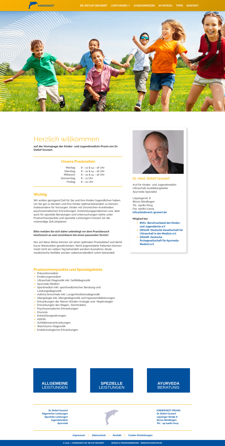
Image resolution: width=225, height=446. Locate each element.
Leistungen (120, 5)
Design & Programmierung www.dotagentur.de (136, 443)
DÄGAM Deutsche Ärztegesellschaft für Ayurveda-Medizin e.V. (159, 241)
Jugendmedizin (144, 5)
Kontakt (193, 5)
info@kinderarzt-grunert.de (150, 212)
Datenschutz (99, 435)
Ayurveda (165, 5)
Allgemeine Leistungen (55, 413)
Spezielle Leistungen (56, 417)
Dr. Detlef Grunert (93, 5)
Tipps (179, 5)
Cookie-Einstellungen (140, 435)
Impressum (79, 435)
